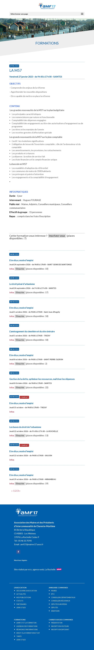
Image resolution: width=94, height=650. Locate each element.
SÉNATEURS (55, 611)
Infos (11, 268)
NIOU (30, 570)
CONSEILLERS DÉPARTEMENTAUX (63, 597)
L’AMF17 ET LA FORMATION (26, 623)
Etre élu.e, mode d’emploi (21, 260)
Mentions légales (20, 560)
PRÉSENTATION (56, 623)
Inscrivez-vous (57, 235)
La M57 (15, 70)
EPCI (52, 594)
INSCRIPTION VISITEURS (60, 626)
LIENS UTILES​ (21, 607)
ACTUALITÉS (21, 594)
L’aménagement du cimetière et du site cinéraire (32, 331)
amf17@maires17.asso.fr (31, 544)
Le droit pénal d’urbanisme (22, 284)
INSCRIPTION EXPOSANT (60, 629)
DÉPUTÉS (54, 607)
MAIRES (54, 591)
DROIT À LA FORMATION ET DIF (28, 633)
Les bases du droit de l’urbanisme (25, 427)
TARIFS (19, 636)
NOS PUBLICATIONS (23, 597)
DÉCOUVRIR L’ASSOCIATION (26, 591)
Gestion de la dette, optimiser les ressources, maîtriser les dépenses (42, 379)
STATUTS (19, 601)
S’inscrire (20, 268)
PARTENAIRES (21, 604)
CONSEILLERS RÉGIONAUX (60, 601)
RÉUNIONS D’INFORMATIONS (27, 629)
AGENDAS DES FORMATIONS (26, 626)
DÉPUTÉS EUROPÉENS (59, 604)
